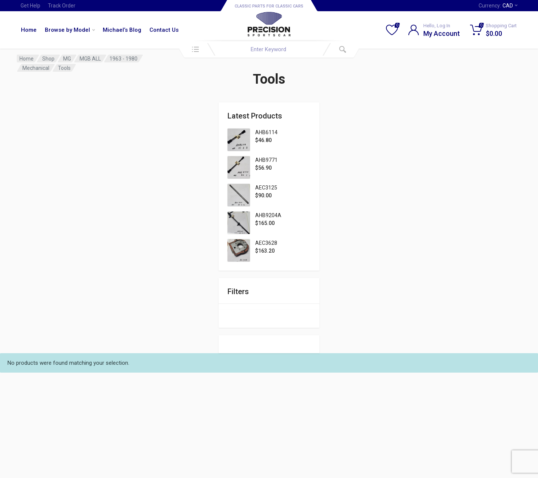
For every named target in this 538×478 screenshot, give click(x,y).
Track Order (61, 6)
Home (29, 30)
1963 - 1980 (123, 59)
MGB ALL (90, 59)
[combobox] (269, 49)
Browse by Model (70, 30)
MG (67, 59)
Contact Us (164, 30)
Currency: (498, 6)
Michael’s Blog (122, 30)
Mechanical (35, 68)
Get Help (30, 6)
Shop (48, 59)
